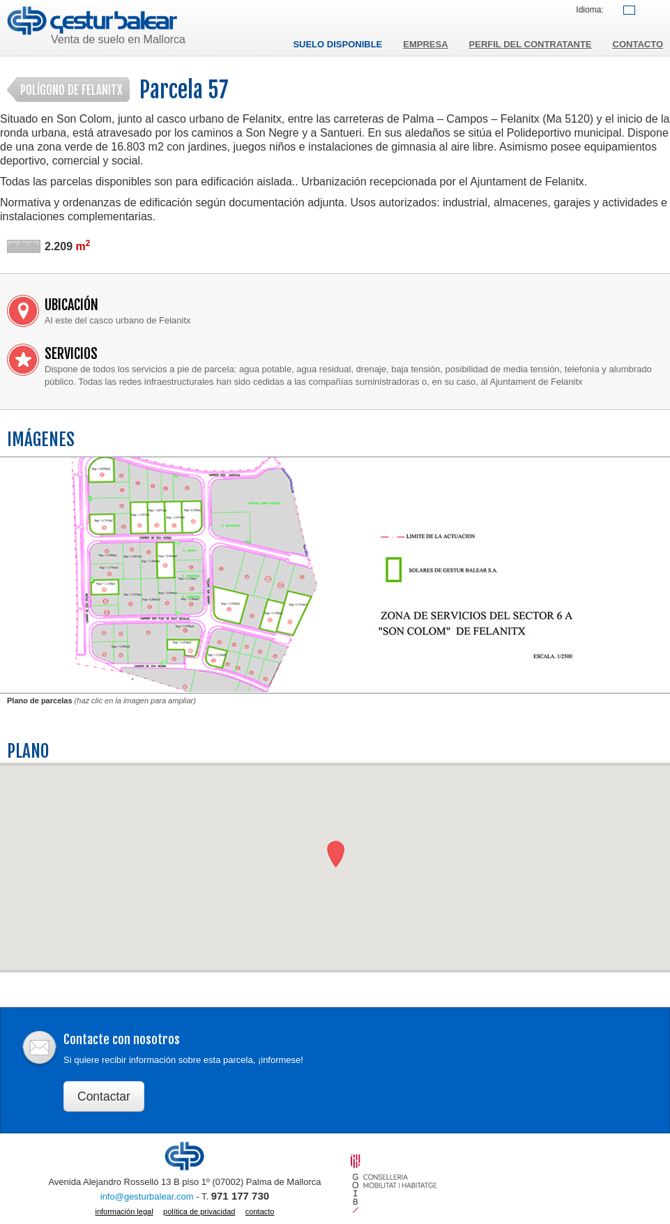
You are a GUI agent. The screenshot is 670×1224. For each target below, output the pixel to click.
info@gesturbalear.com (147, 1196)
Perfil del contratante (530, 44)
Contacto (638, 44)
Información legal (124, 1211)
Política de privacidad (199, 1211)
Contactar (103, 1096)
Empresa (425, 44)
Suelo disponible (337, 44)
